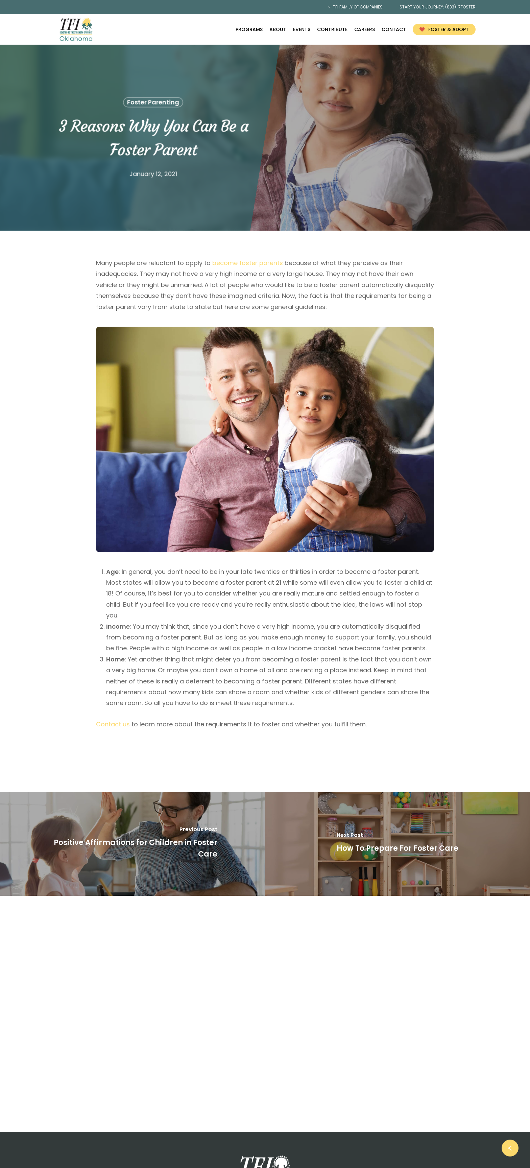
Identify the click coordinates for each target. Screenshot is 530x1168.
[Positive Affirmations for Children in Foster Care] (132, 844)
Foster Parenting (153, 102)
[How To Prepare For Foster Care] (397, 844)
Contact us (113, 724)
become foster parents (247, 263)
